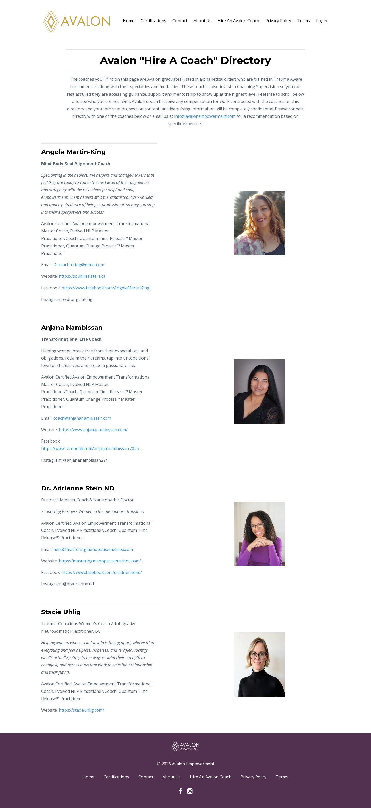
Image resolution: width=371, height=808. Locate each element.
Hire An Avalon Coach (238, 20)
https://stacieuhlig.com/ (81, 710)
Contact (179, 20)
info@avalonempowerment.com (204, 116)
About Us (202, 20)
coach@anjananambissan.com (82, 418)
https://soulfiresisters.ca (82, 276)
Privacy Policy (278, 20)
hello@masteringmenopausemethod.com (93, 549)
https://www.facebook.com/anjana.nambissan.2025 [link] (90, 448)
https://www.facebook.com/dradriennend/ (102, 572)
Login (321, 20)
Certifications (153, 20)
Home (128, 20)
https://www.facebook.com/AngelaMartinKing (105, 288)
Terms (303, 20)
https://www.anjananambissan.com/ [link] (93, 430)
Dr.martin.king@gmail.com (78, 264)
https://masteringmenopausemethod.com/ (100, 561)
